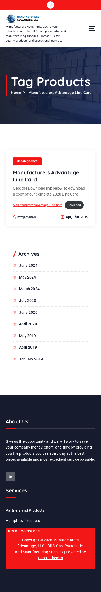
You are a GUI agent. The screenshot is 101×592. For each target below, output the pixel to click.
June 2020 (28, 312)
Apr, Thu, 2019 (74, 218)
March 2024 (29, 289)
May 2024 (27, 277)
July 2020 (27, 300)
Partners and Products (25, 510)
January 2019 (31, 359)
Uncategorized (27, 162)
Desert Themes (50, 558)
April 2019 (28, 347)
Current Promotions (23, 531)
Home (16, 93)
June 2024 (28, 265)
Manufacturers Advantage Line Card (60, 93)
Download (74, 206)
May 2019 (27, 336)
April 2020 (28, 324)
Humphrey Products (23, 520)
